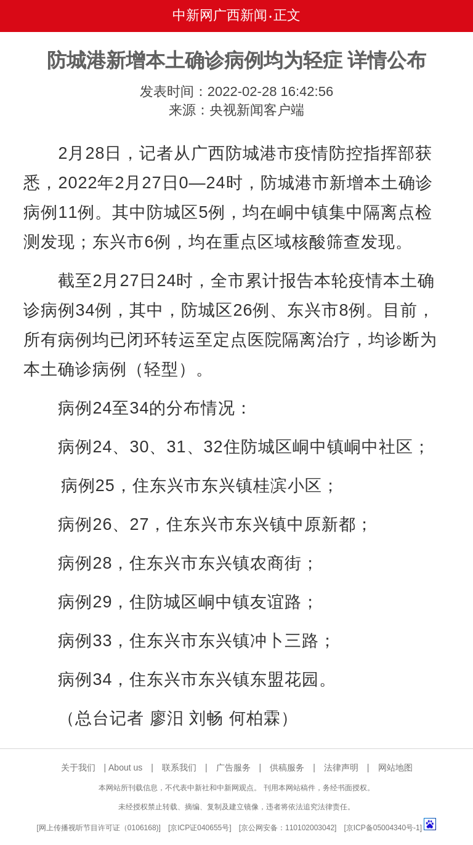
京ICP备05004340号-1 (383, 827)
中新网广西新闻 (219, 15)
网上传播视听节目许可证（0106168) (99, 827)
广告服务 (233, 767)
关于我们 (78, 767)
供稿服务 (287, 767)
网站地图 (395, 767)
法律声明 (341, 767)
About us (125, 767)
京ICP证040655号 (199, 827)
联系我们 (179, 767)
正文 (287, 15)
